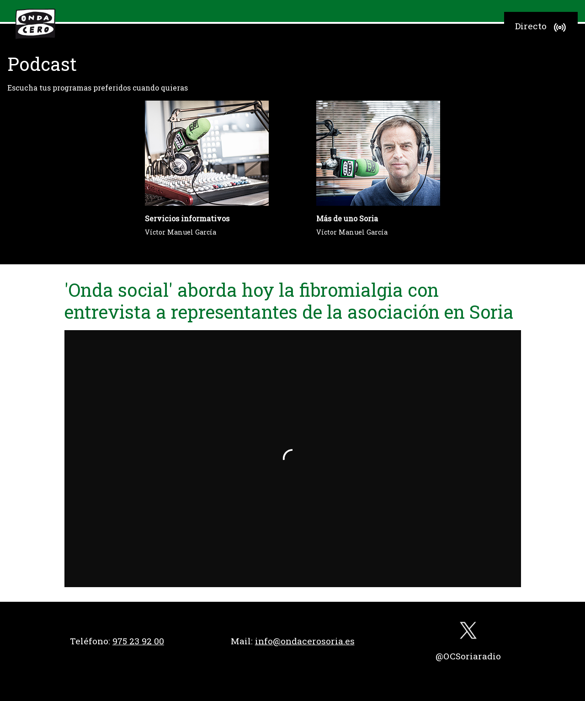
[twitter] (468, 632)
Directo (542, 27)
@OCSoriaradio (468, 656)
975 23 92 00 (138, 641)
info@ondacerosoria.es (305, 641)
